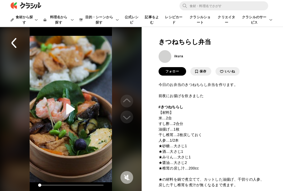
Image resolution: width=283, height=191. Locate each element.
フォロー (172, 71)
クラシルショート (200, 19)
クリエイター (226, 19)
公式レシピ (132, 19)
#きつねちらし (171, 107)
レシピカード (173, 19)
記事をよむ (152, 19)
